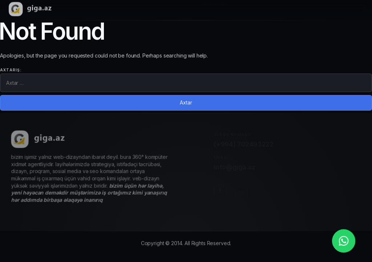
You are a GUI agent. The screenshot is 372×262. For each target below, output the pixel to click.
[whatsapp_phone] (343, 241)
